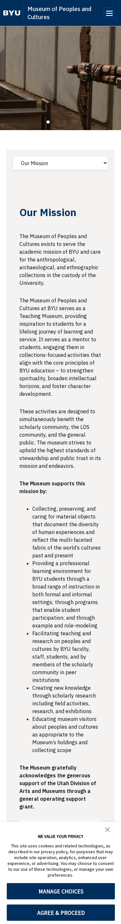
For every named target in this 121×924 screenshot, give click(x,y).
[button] (107, 829)
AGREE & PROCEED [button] (61, 913)
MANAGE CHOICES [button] (60, 891)
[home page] (12, 13)
